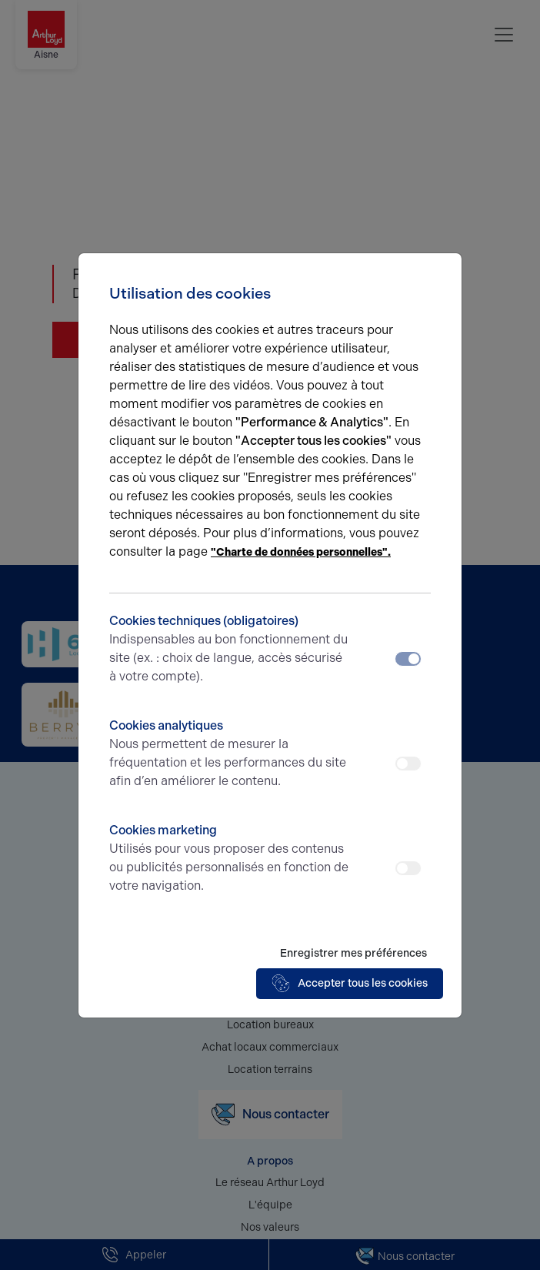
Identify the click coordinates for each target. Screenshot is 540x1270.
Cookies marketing (230, 859)
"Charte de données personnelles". (301, 552)
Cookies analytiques (230, 754)
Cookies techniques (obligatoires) (230, 649)
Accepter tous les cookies (350, 983)
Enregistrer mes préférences (353, 953)
